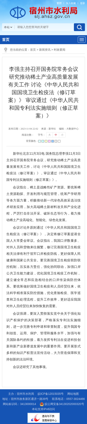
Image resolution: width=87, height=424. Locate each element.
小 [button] (62, 134)
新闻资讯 (45, 49)
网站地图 (73, 393)
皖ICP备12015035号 (51, 393)
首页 (5, 40)
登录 (82, 3)
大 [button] (49, 134)
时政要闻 (59, 49)
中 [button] (56, 134)
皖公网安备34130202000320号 (62, 404)
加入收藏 (71, 3)
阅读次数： (28, 134)
